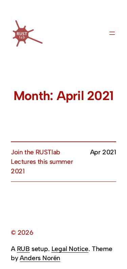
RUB (23, 249)
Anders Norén (40, 258)
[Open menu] (112, 33)
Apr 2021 (103, 152)
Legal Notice (70, 249)
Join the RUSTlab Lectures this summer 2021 (42, 161)
